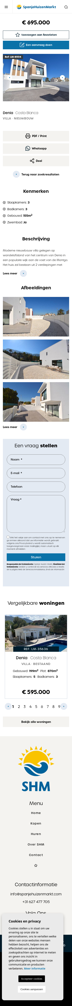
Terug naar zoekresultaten (36, 174)
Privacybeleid (26, 543)
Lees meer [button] (10, 427)
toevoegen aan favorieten (36, 34)
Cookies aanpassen (32, 989)
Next (62, 77)
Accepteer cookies (31, 978)
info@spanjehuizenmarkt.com (36, 894)
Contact (36, 855)
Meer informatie (34, 968)
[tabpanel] (36, 657)
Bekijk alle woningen (36, 722)
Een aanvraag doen (36, 45)
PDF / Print (35, 136)
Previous (9, 77)
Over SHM (36, 844)
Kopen (36, 823)
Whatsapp (36, 148)
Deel (36, 160)
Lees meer (10, 273)
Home (36, 813)
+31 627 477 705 (36, 902)
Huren (36, 834)
